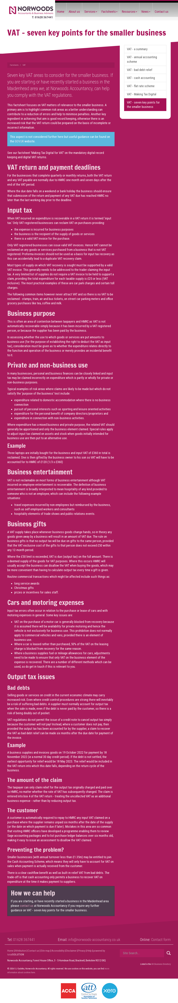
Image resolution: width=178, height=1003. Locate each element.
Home (60, 11)
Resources (129, 11)
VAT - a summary (137, 49)
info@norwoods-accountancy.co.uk (94, 939)
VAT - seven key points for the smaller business (143, 105)
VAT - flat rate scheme (141, 86)
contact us (26, 905)
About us (74, 11)
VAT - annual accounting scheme (142, 59)
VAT (24, 65)
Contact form (161, 939)
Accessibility (57, 950)
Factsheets (110, 11)
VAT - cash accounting (141, 78)
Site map (45, 950)
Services (90, 11)
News (145, 11)
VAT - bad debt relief (139, 70)
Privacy (81, 950)
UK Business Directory (161, 964)
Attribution (20, 950)
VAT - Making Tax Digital (141, 94)
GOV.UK (20, 141)
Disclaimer (71, 950)
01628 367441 (24, 939)
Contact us (161, 11)
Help (89, 950)
